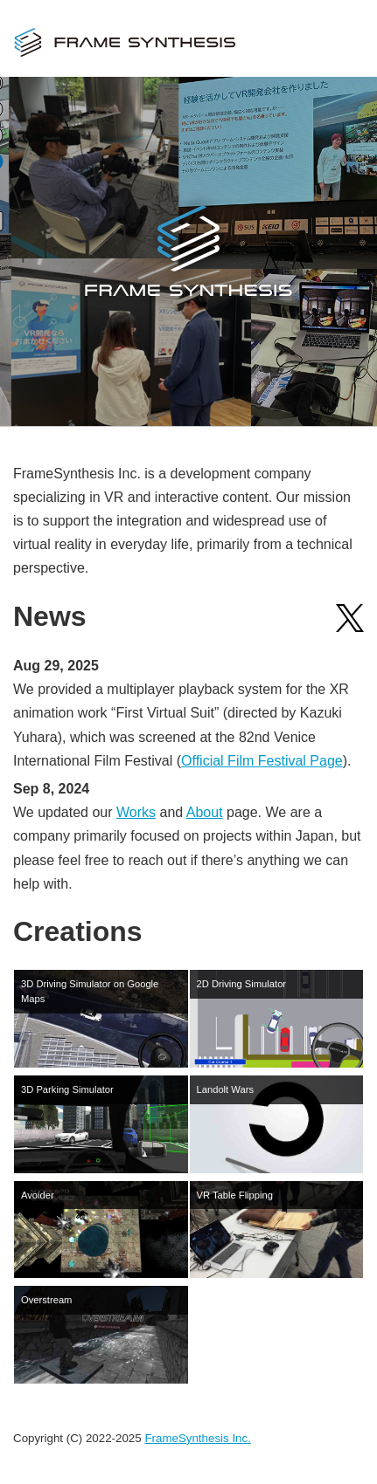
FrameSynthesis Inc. (197, 1438)
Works (136, 812)
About (204, 812)
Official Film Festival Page (262, 760)
